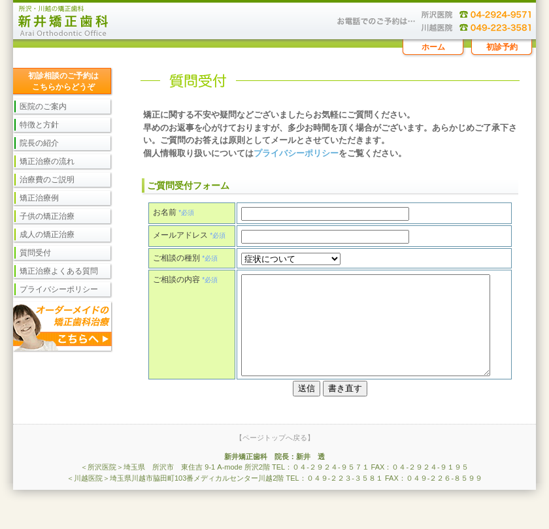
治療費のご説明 (47, 179)
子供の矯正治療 (47, 216)
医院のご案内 (43, 106)
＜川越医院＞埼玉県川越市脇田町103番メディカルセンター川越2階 (175, 504)
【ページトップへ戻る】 (274, 464)
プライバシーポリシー (296, 153)
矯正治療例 (39, 197)
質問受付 (35, 252)
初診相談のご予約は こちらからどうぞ (63, 81)
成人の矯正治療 (47, 234)
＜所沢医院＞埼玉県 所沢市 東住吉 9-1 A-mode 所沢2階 (175, 493)
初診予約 (502, 47)
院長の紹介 (39, 143)
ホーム (433, 47)
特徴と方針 (39, 124)
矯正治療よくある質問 (59, 271)
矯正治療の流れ (47, 161)
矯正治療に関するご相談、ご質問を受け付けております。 (274, 19)
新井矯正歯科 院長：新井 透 (274, 483)
